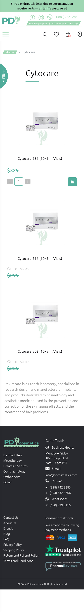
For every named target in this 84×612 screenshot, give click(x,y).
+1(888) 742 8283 (62, 17)
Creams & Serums (15, 466)
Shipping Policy (13, 550)
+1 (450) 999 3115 (58, 505)
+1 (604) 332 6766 (58, 492)
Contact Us (10, 517)
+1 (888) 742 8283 (58, 487)
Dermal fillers (12, 455)
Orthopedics (11, 476)
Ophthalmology (14, 471)
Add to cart (72, 181)
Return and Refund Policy (21, 555)
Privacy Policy (12, 544)
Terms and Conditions (18, 560)
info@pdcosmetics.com (61, 475)
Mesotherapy (12, 460)
